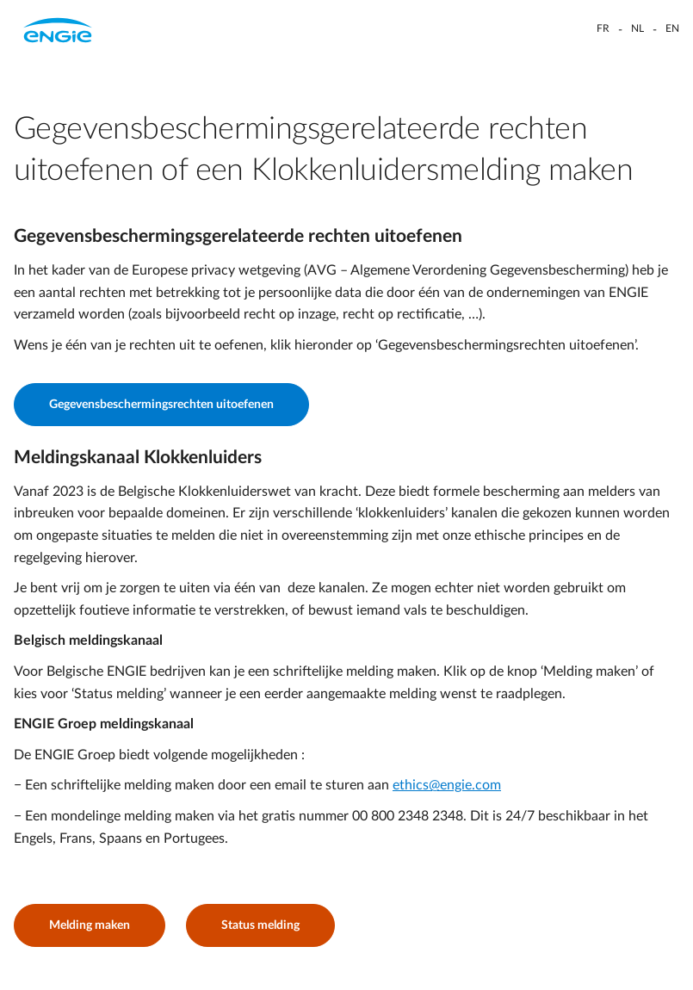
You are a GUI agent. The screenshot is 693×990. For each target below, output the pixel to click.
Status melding (260, 925)
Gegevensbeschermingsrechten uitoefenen (161, 405)
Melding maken (89, 925)
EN (672, 28)
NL (637, 28)
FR (603, 28)
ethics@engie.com (447, 785)
